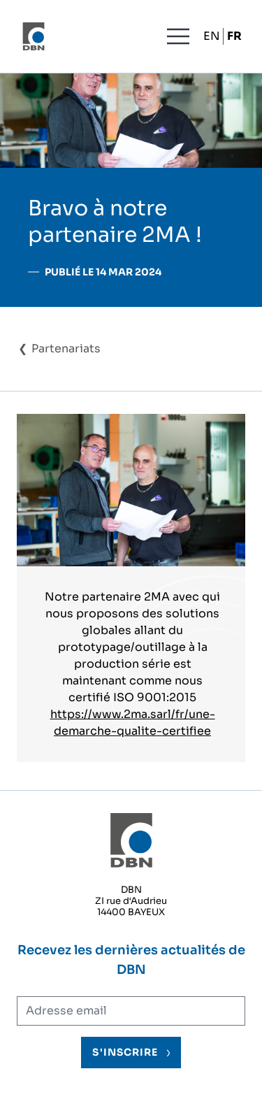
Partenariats (66, 348)
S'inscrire (125, 1052)
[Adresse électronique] (131, 1011)
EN (211, 36)
